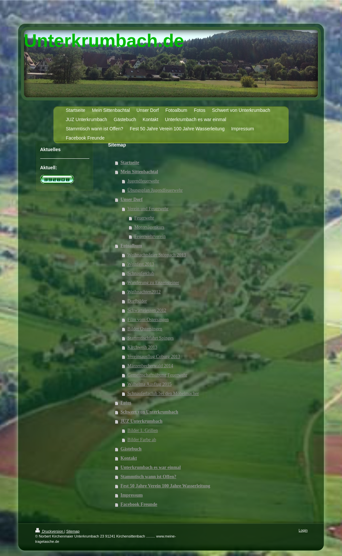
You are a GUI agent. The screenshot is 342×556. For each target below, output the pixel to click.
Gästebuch (130, 448)
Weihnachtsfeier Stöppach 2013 (156, 254)
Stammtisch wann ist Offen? (148, 476)
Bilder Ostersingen (144, 328)
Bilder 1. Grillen (142, 430)
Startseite (129, 162)
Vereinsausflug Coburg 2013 (153, 356)
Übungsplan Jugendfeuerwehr (155, 190)
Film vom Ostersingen (148, 319)
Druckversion (49, 531)
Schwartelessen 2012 (146, 310)
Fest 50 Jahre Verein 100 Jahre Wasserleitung (165, 485)
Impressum (131, 495)
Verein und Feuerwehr (147, 208)
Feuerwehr (144, 217)
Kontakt (128, 458)
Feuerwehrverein (150, 236)
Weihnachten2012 (144, 291)
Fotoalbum (131, 245)
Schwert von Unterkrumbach (149, 411)
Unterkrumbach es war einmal (150, 467)
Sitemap (72, 531)
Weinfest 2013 (140, 264)
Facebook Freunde (138, 504)
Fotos (125, 402)
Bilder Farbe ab (141, 439)
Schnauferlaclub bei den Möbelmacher (163, 393)
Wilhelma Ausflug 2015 (149, 384)
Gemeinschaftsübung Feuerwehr (157, 375)
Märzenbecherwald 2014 (150, 365)
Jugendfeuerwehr (143, 181)
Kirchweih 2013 (142, 347)
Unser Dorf (131, 199)
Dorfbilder (137, 301)
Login (303, 530)
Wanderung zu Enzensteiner (153, 282)
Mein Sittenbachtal (139, 171)
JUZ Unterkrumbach (141, 421)
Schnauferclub (140, 273)
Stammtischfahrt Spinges (150, 338)
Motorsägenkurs (149, 227)
